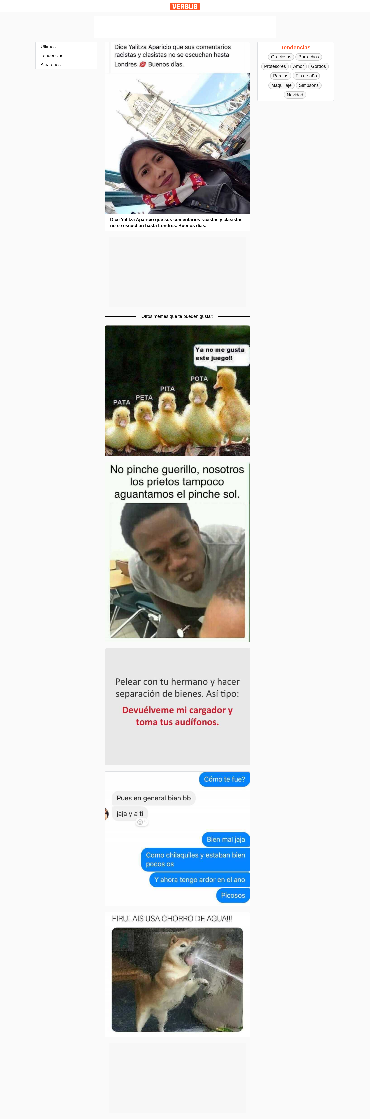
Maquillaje (282, 85)
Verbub (185, 6)
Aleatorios (51, 64)
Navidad (295, 94)
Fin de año (306, 75)
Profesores (275, 66)
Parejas (280, 75)
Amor (298, 66)
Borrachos (308, 56)
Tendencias (52, 55)
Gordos (318, 66)
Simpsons (309, 85)
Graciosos (281, 56)
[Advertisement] (185, 27)
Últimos (48, 46)
